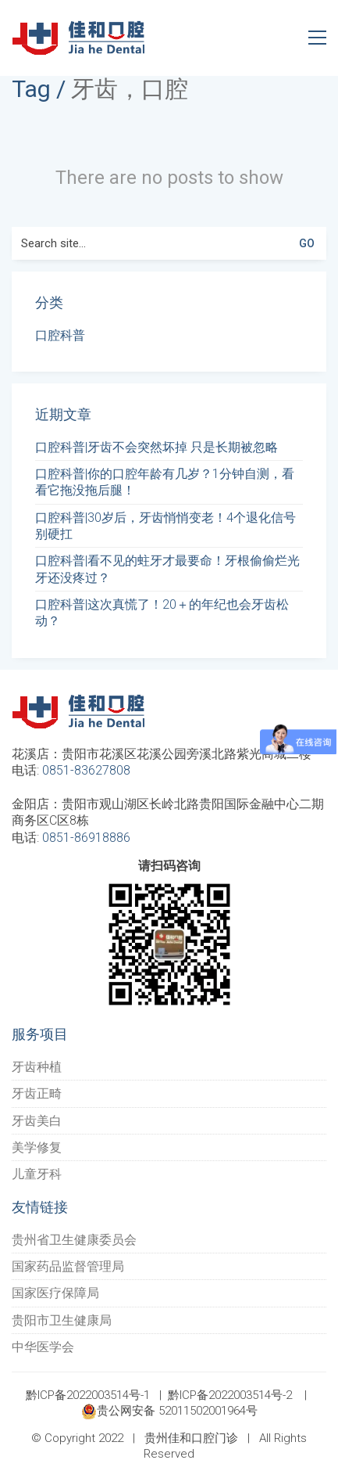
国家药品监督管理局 (68, 1266)
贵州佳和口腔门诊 (191, 1438)
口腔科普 (60, 335)
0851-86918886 (86, 837)
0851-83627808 (86, 770)
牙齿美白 (37, 1120)
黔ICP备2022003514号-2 (230, 1395)
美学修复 (37, 1147)
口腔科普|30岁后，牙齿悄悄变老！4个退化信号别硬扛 (165, 525)
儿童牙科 (37, 1174)
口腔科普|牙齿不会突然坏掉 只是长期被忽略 (156, 447)
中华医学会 (43, 1347)
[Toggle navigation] (317, 38)
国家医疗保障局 (55, 1293)
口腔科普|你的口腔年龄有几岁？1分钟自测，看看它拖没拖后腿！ (164, 482)
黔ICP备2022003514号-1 (88, 1395)
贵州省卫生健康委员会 (74, 1239)
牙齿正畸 (37, 1093)
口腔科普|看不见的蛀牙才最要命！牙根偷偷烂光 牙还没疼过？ (167, 568)
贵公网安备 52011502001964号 (169, 1411)
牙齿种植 (37, 1066)
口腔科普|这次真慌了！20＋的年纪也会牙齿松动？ (162, 612)
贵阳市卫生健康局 (62, 1320)
